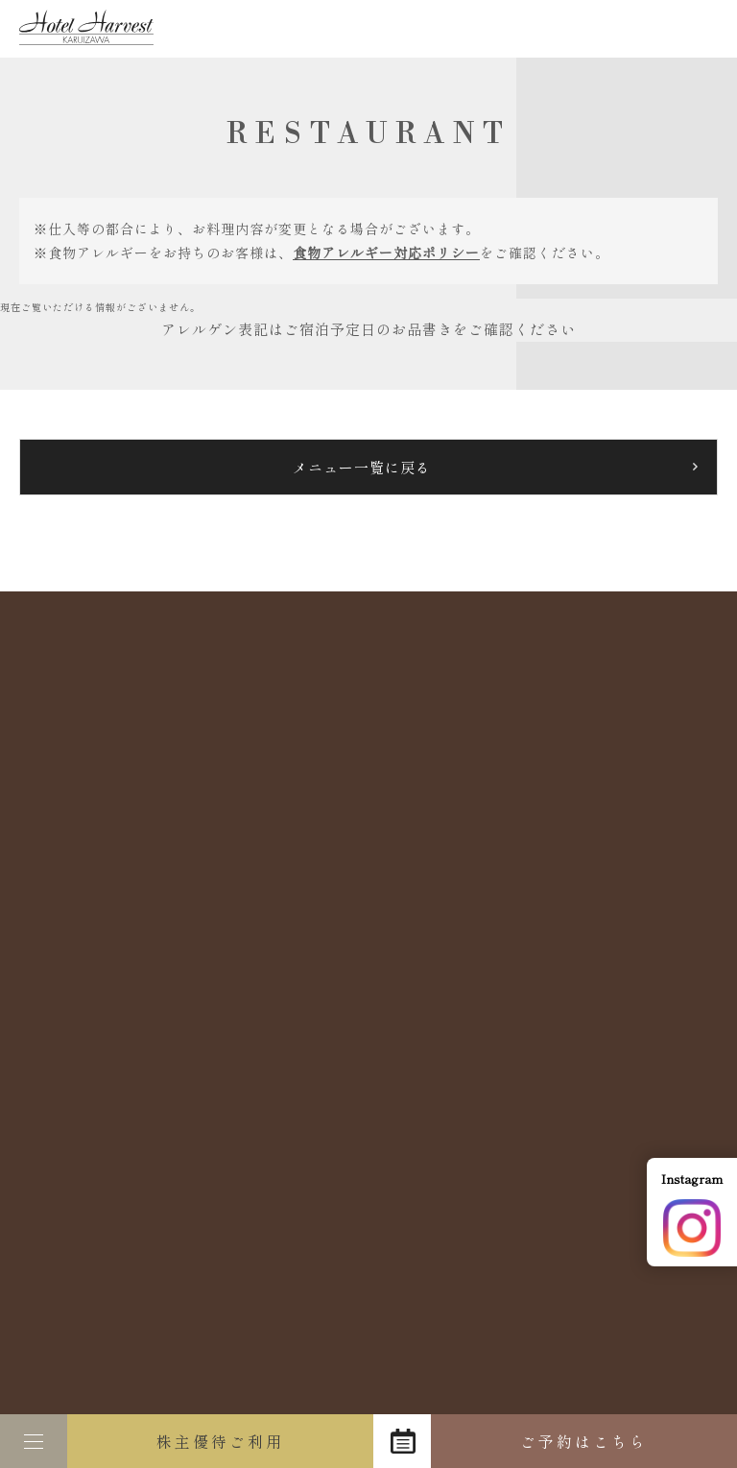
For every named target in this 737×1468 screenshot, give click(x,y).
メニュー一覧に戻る (362, 467)
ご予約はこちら (584, 1441)
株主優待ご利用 (220, 1441)
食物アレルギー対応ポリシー (386, 252)
